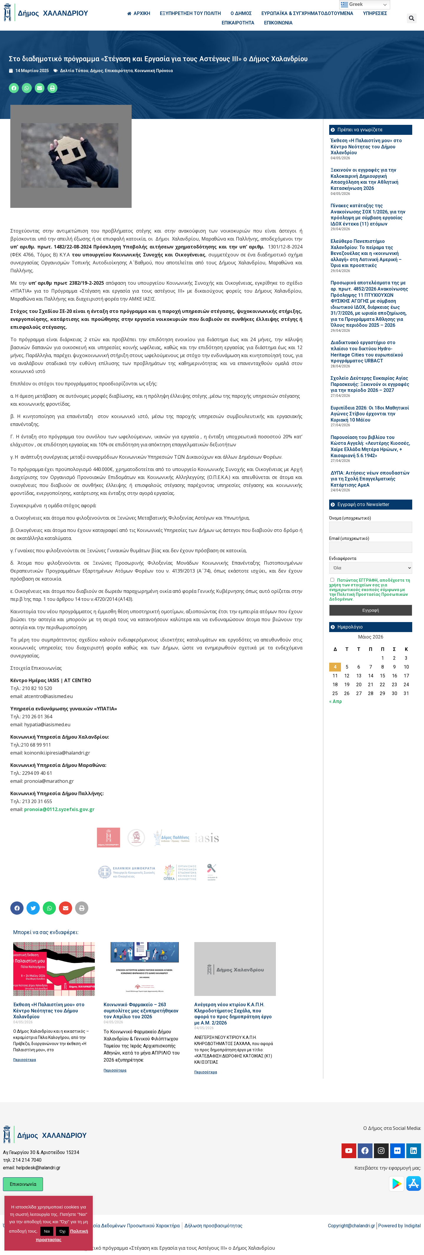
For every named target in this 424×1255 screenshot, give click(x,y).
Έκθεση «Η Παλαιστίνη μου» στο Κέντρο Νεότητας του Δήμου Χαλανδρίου (49, 1010)
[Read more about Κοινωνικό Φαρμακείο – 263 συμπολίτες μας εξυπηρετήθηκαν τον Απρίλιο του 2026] (144, 969)
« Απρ (335, 701)
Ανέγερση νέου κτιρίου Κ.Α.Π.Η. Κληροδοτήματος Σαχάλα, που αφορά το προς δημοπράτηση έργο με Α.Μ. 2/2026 (233, 1014)
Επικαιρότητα (119, 70)
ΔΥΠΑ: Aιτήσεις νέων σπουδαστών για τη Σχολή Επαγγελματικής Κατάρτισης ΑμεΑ (370, 479)
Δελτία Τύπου (74, 70)
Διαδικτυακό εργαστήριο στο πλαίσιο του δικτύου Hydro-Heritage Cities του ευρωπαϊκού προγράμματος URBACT (367, 352)
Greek (352, 4)
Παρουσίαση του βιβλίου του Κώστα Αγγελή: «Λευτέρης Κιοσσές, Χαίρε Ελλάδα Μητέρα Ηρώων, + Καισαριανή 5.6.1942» (370, 446)
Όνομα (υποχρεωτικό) (350, 518)
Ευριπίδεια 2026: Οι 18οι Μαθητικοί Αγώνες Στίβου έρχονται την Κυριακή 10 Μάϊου (370, 414)
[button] (412, 18)
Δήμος (96, 70)
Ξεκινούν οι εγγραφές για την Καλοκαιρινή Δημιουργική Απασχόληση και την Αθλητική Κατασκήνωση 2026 (364, 179)
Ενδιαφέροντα (342, 558)
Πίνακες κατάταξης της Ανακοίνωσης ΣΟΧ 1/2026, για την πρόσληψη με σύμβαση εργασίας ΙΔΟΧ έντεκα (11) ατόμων (368, 215)
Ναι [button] (47, 1231)
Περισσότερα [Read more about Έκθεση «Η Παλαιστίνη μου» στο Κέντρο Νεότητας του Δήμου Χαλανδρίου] (24, 1060)
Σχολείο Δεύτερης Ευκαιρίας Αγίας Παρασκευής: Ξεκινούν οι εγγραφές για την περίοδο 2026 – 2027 (370, 384)
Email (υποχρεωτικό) (349, 538)
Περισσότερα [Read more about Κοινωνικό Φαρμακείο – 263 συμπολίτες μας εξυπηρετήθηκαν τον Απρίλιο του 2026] (115, 1070)
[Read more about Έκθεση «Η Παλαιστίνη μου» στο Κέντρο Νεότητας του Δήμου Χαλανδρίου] (54, 969)
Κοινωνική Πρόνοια (154, 70)
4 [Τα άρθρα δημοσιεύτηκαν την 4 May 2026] (335, 667)
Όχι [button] (62, 1231)
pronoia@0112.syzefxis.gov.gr (59, 809)
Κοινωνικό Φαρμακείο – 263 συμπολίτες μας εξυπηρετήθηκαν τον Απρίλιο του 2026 (141, 1010)
